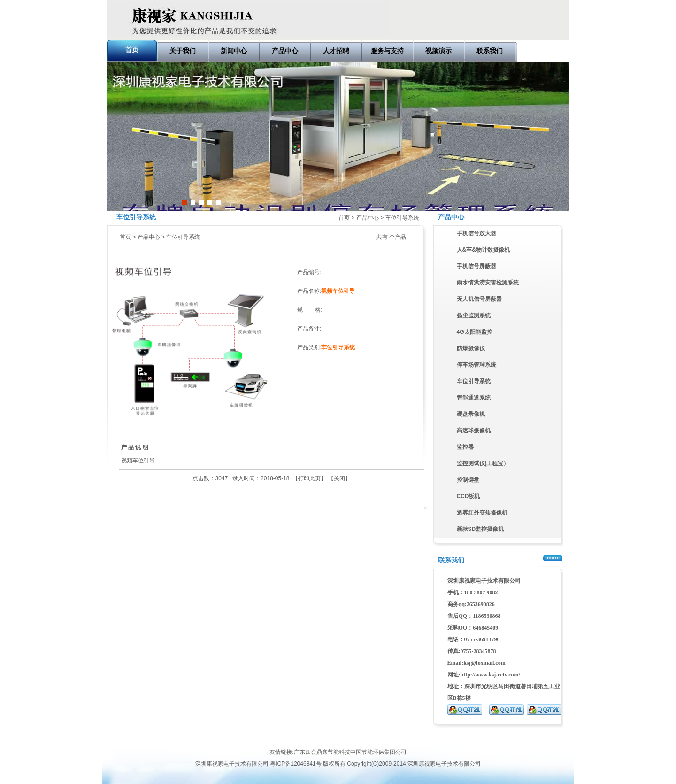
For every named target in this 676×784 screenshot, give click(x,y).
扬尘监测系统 (474, 315)
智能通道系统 (474, 397)
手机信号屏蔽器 (476, 266)
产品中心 (285, 50)
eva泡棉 (58, 733)
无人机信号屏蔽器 (479, 299)
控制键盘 (468, 480)
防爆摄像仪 (471, 348)
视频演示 (438, 50)
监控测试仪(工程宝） (483, 463)
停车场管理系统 (476, 364)
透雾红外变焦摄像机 (482, 512)
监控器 (465, 447)
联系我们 (489, 50)
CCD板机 (468, 496)
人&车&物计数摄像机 (483, 249)
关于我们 (182, 50)
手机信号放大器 (476, 233)
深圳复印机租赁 (89, 733)
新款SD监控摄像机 (480, 529)
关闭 (339, 478)
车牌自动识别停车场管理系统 (338, 136)
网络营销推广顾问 (22, 733)
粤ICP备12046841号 (295, 764)
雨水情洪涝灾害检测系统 (488, 282)
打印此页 (309, 478)
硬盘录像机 (471, 414)
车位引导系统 (402, 218)
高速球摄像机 (474, 430)
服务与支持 (387, 50)
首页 (131, 50)
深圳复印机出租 (131, 733)
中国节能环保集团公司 (378, 752)
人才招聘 (336, 50)
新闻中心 (234, 50)
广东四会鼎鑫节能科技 (322, 752)
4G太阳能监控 (474, 332)
